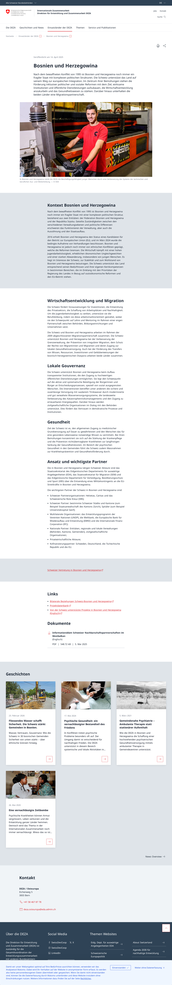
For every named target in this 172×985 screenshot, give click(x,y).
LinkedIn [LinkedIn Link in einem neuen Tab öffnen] (54, 953)
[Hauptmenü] (84, 28)
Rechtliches (85, 978)
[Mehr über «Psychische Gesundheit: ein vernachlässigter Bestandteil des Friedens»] (105, 759)
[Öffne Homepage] (48, 15)
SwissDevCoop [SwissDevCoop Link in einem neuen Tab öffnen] (57, 942)
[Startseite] (10, 36)
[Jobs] (155, 11)
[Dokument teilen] (164, 46)
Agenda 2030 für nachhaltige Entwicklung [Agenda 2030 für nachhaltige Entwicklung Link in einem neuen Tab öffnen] (149, 951)
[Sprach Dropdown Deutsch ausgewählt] (161, 3)
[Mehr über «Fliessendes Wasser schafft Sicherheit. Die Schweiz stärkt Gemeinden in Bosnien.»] (49, 759)
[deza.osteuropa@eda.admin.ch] (38, 909)
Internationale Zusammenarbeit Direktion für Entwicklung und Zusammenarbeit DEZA (64, 12)
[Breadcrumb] (85, 36)
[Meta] (160, 11)
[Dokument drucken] (158, 46)
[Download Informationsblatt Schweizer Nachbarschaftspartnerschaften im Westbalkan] (86, 638)
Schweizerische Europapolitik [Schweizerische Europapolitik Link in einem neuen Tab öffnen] (107, 955)
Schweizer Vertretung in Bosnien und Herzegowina (74, 570)
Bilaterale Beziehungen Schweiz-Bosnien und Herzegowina (80, 601)
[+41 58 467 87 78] (30, 902)
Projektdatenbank (59, 605)
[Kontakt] (163, 11)
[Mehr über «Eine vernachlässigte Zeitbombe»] (49, 842)
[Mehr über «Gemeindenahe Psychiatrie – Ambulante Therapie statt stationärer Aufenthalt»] (160, 759)
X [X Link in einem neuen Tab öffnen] (71, 942)
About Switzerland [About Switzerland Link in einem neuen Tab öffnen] (149, 942)
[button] (11, 28)
